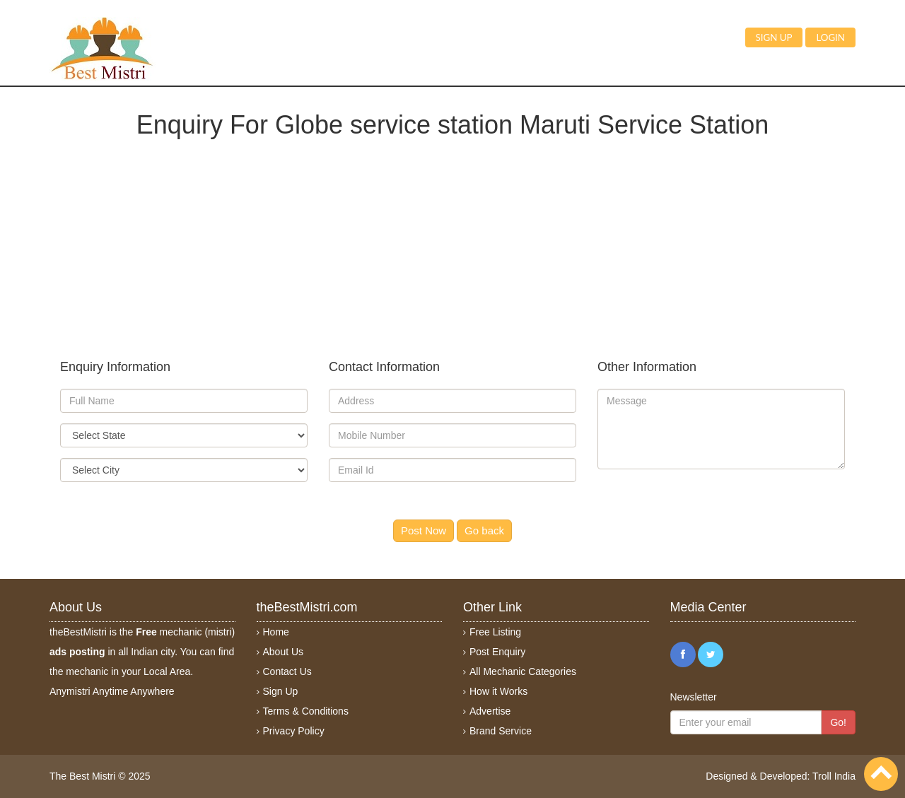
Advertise (489, 711)
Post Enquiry (497, 651)
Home (276, 632)
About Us (283, 651)
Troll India (834, 776)
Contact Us (287, 671)
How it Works (498, 691)
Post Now (423, 530)
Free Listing (495, 632)
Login (830, 37)
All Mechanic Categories (522, 671)
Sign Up (280, 691)
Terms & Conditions (306, 711)
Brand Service (500, 731)
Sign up (774, 37)
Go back (484, 530)
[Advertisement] (452, 237)
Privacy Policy (294, 731)
